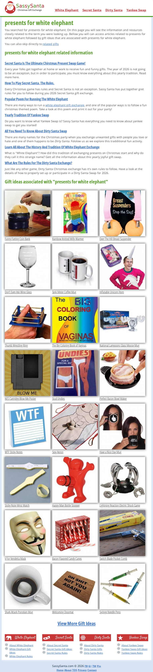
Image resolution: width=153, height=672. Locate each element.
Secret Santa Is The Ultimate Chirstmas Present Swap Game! (45, 63)
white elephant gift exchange (64, 105)
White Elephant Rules (21, 656)
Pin (99, 666)
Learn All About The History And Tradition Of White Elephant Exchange (52, 147)
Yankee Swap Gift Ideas (134, 649)
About (68, 670)
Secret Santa (91, 10)
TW (94, 666)
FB (86, 666)
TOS (74, 670)
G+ (90, 666)
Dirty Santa (114, 10)
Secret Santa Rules (57, 653)
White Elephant (66, 10)
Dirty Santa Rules (93, 653)
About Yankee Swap (132, 645)
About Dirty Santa (94, 645)
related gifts (51, 44)
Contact (92, 670)
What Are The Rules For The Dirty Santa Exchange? (38, 162)
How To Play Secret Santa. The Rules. (29, 83)
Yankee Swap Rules (132, 653)
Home (60, 670)
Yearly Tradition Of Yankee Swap (27, 115)
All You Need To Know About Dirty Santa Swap (36, 131)
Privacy (82, 670)
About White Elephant (21, 645)
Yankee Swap (136, 10)
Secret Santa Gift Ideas (59, 649)
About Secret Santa (57, 645)
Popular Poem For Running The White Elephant (36, 99)
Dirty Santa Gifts (93, 649)
